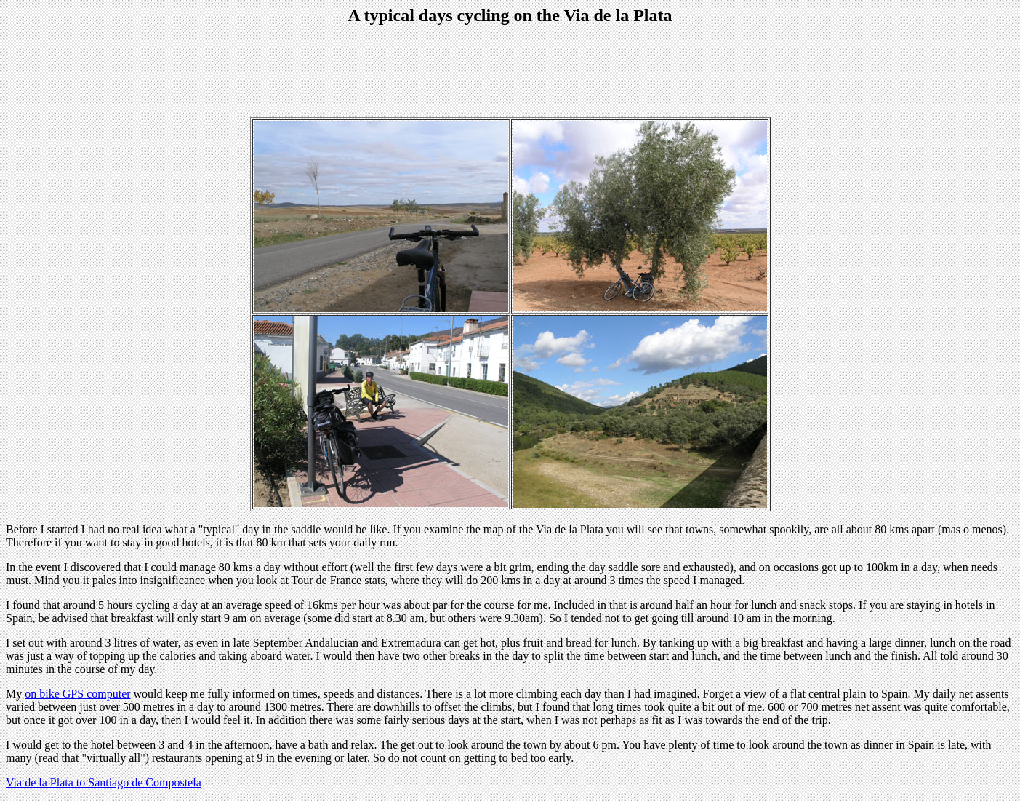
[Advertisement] (510, 72)
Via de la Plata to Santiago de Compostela (103, 782)
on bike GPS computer (77, 694)
